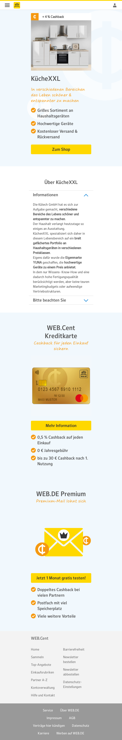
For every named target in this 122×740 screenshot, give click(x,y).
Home (35, 649)
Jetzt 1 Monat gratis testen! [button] (61, 578)
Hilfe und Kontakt (43, 695)
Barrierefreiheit (73, 649)
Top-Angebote (41, 665)
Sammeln (37, 657)
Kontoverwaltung (43, 688)
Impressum (54, 718)
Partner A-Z (39, 680)
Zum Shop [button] (61, 149)
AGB (72, 718)
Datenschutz (80, 726)
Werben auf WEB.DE (70, 733)
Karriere (43, 733)
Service (48, 710)
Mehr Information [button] (61, 425)
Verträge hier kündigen (49, 726)
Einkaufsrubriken (42, 672)
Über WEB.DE (69, 710)
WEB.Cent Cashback (17, 5)
